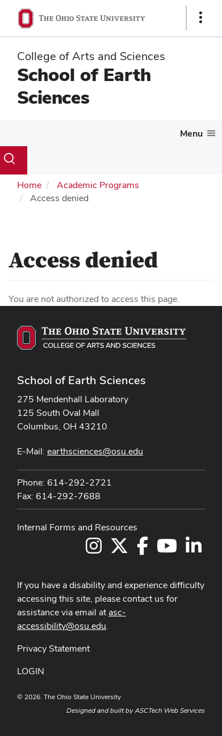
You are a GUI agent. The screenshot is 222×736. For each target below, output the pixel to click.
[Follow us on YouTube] (167, 549)
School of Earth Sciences (84, 86)
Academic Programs (98, 185)
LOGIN (30, 671)
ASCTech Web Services (170, 710)
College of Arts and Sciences (91, 56)
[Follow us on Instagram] (94, 549)
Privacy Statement (53, 648)
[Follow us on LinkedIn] (194, 549)
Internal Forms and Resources (77, 527)
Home (29, 185)
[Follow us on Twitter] (119, 549)
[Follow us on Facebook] (142, 549)
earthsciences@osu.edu (95, 451)
